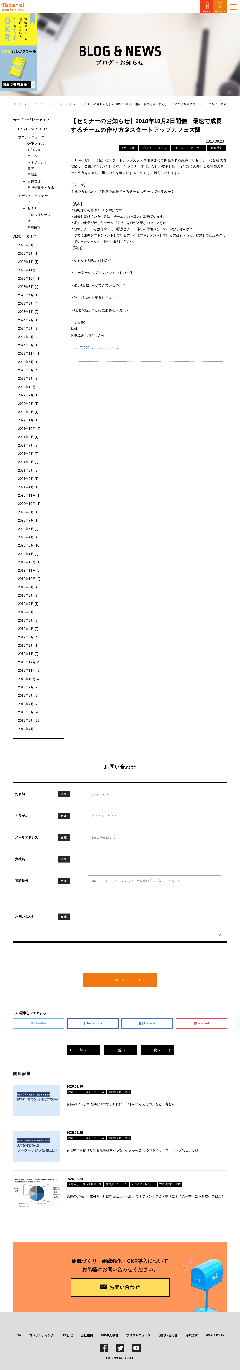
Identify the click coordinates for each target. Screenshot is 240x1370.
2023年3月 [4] (28, 370)
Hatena (147, 1023)
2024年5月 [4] (28, 337)
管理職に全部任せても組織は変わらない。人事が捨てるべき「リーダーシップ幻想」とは (132, 1150)
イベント (34, 202)
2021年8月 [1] (28, 437)
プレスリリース (38, 214)
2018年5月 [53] (29, 720)
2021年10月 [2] (29, 428)
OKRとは (67, 1334)
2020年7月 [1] (28, 520)
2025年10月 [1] (29, 278)
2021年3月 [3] (28, 470)
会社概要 (87, 1334)
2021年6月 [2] (28, 453)
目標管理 (34, 181)
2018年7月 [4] (28, 704)
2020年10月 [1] (29, 503)
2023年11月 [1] (29, 353)
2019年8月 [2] (28, 595)
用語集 (32, 175)
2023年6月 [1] (28, 362)
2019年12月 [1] (29, 562)
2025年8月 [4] (28, 287)
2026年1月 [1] (28, 262)
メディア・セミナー (33, 195)
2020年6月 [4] (28, 529)
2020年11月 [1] (29, 495)
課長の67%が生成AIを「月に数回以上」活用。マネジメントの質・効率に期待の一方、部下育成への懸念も (146, 1195)
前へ (83, 1050)
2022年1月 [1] (28, 420)
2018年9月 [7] (28, 687)
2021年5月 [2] (28, 462)
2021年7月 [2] (28, 445)
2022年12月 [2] (29, 387)
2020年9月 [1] (28, 512)
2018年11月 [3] (29, 670)
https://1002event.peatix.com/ (94, 347)
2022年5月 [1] (28, 412)
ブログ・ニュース (31, 137)
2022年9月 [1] (28, 395)
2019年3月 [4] (28, 637)
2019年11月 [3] (29, 570)
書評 (30, 168)
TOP (18, 1334)
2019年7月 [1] (28, 604)
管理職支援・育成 (40, 187)
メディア (34, 221)
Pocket (201, 1023)
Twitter (38, 1023)
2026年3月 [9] (28, 245)
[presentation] (120, 961)
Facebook (92, 1023)
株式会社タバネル (124, 1357)
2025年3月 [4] (28, 303)
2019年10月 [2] (29, 579)
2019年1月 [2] (28, 654)
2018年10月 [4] (29, 679)
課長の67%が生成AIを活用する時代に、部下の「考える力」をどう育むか (121, 1104)
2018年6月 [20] (29, 712)
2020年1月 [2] (28, 554)
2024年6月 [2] (28, 328)
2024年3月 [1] (28, 345)
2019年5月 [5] (28, 620)
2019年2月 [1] (28, 645)
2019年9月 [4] (28, 587)
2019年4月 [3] (28, 629)
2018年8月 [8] (28, 695)
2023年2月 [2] (28, 378)
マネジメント (37, 162)
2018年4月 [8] (28, 729)
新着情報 (34, 227)
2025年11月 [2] (29, 270)
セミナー (34, 208)
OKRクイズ (35, 143)
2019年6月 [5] (28, 612)
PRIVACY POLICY (215, 1334)
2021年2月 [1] (28, 478)
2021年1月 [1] (28, 487)
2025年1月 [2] (28, 312)
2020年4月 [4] (28, 537)
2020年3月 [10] (29, 545)
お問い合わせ (168, 1334)
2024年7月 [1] (28, 320)
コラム (32, 156)
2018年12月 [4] (29, 662)
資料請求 (191, 1334)
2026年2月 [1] (28, 253)
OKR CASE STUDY (32, 129)
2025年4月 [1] (28, 295)
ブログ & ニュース (138, 1334)
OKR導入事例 (109, 1334)
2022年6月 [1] (28, 403)
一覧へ (120, 1050)
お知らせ (34, 150)
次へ (157, 1050)
